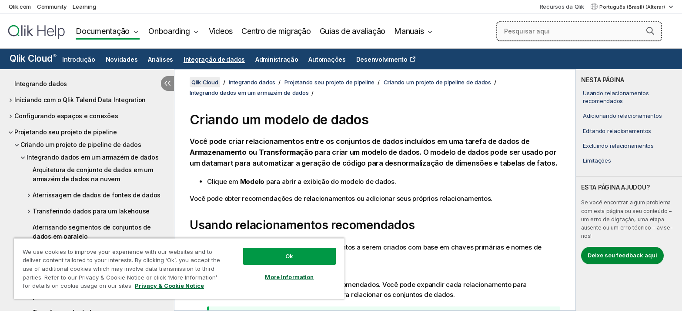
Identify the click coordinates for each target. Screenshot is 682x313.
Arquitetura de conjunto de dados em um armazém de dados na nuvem (93, 174)
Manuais (409, 31)
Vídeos (221, 31)
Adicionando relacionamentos (622, 115)
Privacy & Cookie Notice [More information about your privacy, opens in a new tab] (169, 285)
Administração (276, 59)
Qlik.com (20, 6)
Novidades (122, 59)
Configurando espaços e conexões (66, 116)
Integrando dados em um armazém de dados (92, 157)
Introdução (78, 59)
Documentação (103, 31)
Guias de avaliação (353, 31)
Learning (84, 6)
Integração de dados (214, 59)
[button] (650, 31)
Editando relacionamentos (617, 130)
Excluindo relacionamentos (618, 145)
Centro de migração (276, 31)
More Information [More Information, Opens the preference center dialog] (289, 276)
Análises (160, 59)
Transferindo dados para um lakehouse (91, 211)
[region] (179, 268)
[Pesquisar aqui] (579, 31)
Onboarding (169, 31)
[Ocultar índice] (167, 83)
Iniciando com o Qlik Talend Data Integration (80, 99)
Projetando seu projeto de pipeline (65, 132)
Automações (327, 59)
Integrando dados (40, 83)
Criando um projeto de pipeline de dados (80, 144)
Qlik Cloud (33, 58)
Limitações (597, 160)
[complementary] (629, 190)
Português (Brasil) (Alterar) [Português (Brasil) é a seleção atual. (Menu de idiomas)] (632, 7)
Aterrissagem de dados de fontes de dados (96, 195)
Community (52, 6)
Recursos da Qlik (562, 6)
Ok (289, 256)
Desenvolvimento (382, 59)
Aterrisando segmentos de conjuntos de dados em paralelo (92, 231)
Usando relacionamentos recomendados (616, 97)
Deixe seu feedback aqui (622, 255)
